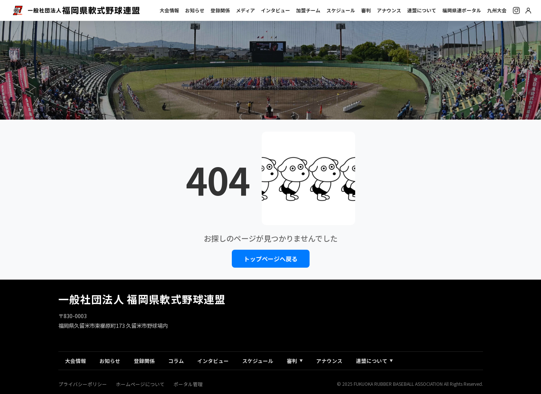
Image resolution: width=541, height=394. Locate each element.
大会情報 (169, 10)
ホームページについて (140, 384)
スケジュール (340, 10)
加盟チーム (308, 10)
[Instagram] (516, 10)
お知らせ (195, 10)
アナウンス (389, 10)
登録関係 (220, 10)
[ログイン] (528, 10)
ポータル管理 (188, 384)
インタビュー (275, 10)
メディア (245, 10)
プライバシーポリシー (82, 384)
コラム (176, 360)
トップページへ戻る (271, 258)
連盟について (421, 10)
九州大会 (497, 10)
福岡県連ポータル (461, 10)
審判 (366, 10)
